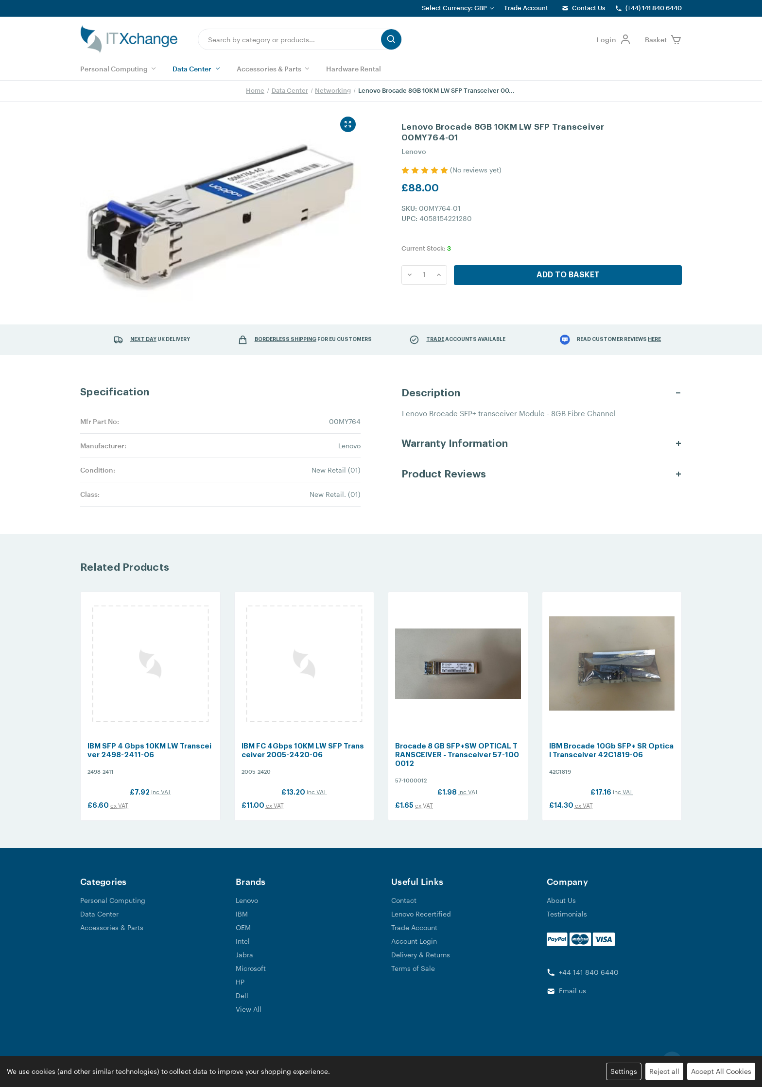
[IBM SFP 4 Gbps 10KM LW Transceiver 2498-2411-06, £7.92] (150, 668)
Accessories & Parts (273, 69)
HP (240, 991)
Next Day (143, 339)
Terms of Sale (413, 977)
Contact (403, 909)
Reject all (664, 1071)
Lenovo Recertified (421, 923)
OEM (243, 937)
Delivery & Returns (420, 964)
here (654, 339)
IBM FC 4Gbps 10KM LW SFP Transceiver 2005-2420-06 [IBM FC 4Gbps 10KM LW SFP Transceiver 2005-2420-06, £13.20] (303, 760)
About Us (561, 909)
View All (248, 1018)
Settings (623, 1071)
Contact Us (588, 8)
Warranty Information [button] (454, 444)
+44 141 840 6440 (589, 981)
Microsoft (251, 977)
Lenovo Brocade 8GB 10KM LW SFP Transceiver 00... (436, 90)
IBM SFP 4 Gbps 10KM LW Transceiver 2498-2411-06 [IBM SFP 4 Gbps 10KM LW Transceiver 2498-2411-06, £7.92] (149, 760)
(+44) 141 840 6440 (653, 8)
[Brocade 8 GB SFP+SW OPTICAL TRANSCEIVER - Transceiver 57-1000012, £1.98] (458, 668)
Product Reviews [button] (443, 474)
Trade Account (526, 8)
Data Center (196, 69)
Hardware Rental (353, 69)
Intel (243, 950)
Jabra (244, 964)
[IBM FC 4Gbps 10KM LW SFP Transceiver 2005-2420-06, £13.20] (304, 668)
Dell (242, 1005)
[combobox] (289, 39)
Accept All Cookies (721, 1071)
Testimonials (567, 923)
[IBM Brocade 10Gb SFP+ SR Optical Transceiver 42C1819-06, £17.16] (612, 668)
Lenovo (247, 909)
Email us (572, 1000)
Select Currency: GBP (458, 8)
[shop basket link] (663, 39)
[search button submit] (391, 39)
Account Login (414, 950)
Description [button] (430, 393)
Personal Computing (118, 69)
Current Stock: (426, 248)
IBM (242, 923)
